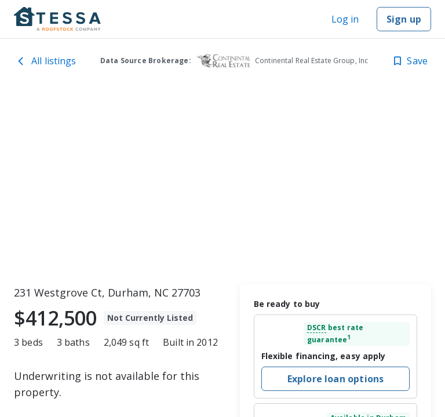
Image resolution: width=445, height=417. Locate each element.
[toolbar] (222, 182)
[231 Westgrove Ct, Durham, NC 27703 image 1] (222, 182)
